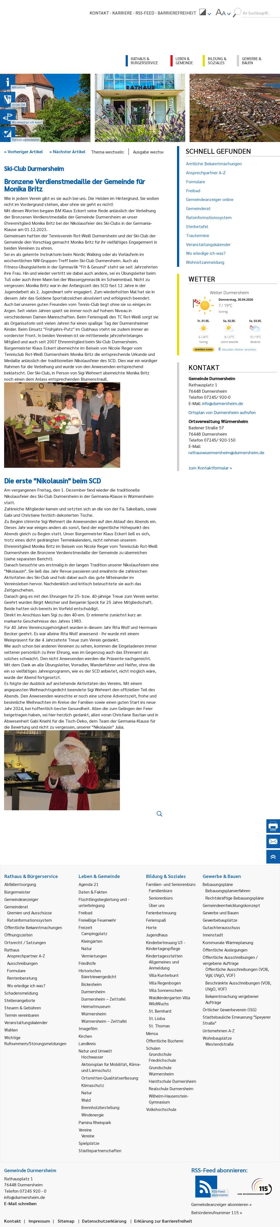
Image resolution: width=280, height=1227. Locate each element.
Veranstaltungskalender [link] (26, 1022)
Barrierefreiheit (177, 13)
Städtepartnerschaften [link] (100, 1150)
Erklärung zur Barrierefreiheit (163, 1221)
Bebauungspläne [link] (218, 884)
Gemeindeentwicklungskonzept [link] (231, 905)
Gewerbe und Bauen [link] (221, 912)
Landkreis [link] (87, 1043)
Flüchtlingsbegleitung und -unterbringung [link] (104, 902)
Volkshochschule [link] (161, 1109)
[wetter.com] (203, 350)
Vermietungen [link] (94, 956)
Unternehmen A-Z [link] (219, 1030)
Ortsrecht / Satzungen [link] (25, 942)
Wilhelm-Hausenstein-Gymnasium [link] (168, 1099)
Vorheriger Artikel (23, 151)
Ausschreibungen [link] (22, 963)
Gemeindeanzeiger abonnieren (219, 1204)
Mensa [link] (152, 1033)
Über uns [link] (157, 905)
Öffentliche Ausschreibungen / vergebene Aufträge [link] (230, 960)
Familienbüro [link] (160, 890)
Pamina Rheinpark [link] (95, 1122)
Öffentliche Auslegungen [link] (225, 950)
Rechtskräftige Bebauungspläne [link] (234, 898)
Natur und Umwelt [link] (95, 1051)
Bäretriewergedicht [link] (98, 976)
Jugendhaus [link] (157, 935)
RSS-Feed (144, 13)
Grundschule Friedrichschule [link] (162, 1057)
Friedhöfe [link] (87, 963)
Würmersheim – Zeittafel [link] (104, 1021)
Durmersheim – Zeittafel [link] (103, 999)
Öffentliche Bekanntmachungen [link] (33, 927)
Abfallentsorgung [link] (20, 884)
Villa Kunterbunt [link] (164, 975)
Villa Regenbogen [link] (165, 983)
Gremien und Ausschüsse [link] (29, 912)
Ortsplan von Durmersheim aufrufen (222, 412)
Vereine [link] (88, 1136)
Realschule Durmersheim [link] (171, 1088)
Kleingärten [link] (91, 941)
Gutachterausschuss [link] (221, 927)
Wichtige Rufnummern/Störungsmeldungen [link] (35, 1040)
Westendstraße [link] (219, 1044)
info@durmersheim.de (222, 403)
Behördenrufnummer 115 (215, 1212)
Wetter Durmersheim (229, 292)
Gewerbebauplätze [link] (220, 920)
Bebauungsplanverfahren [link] (227, 890)
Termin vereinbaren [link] (21, 1015)
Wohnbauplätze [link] (217, 1038)
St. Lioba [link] (157, 1018)
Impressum (39, 1221)
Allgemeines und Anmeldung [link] (164, 965)
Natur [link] (86, 948)
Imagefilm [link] (88, 1028)
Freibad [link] (85, 912)
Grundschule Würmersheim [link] (161, 1070)
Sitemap (66, 1221)
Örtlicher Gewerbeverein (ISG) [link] (230, 1009)
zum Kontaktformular (208, 468)
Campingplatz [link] (94, 933)
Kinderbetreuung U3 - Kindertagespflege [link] (165, 945)
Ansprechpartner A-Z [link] (26, 956)
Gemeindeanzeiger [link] (21, 899)
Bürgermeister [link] (17, 892)
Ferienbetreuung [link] (161, 912)
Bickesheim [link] (91, 984)
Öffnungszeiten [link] (18, 935)
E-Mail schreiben (20, 1203)
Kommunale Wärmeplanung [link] (228, 942)
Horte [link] (151, 927)
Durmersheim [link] (93, 991)
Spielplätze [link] (89, 1143)
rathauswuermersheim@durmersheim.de (226, 452)
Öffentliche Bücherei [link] (164, 1040)
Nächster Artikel (67, 151)
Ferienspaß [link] (156, 920)
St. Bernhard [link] (160, 1011)
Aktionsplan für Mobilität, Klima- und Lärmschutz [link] (111, 1067)
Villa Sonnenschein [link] (165, 990)
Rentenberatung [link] (22, 978)
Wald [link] (86, 1100)
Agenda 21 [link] (89, 884)
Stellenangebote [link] (19, 1000)
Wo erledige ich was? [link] (26, 985)
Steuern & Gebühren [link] (22, 1007)
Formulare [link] (16, 970)
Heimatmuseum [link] (95, 1006)
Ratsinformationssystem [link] (29, 920)
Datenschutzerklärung (104, 1221)
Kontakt (99, 13)
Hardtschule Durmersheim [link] (172, 1081)
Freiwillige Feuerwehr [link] (97, 920)
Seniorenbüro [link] (161, 898)
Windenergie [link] (92, 1114)
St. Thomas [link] (159, 1025)
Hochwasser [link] (92, 1057)
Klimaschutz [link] (92, 1085)
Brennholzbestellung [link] (100, 1107)
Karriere (122, 13)
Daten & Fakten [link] (93, 892)
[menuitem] (205, 12)
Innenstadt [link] (213, 935)
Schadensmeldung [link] (21, 993)
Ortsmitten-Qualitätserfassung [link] (109, 1078)
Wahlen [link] (11, 1030)
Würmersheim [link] (93, 1013)
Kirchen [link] (85, 1036)
